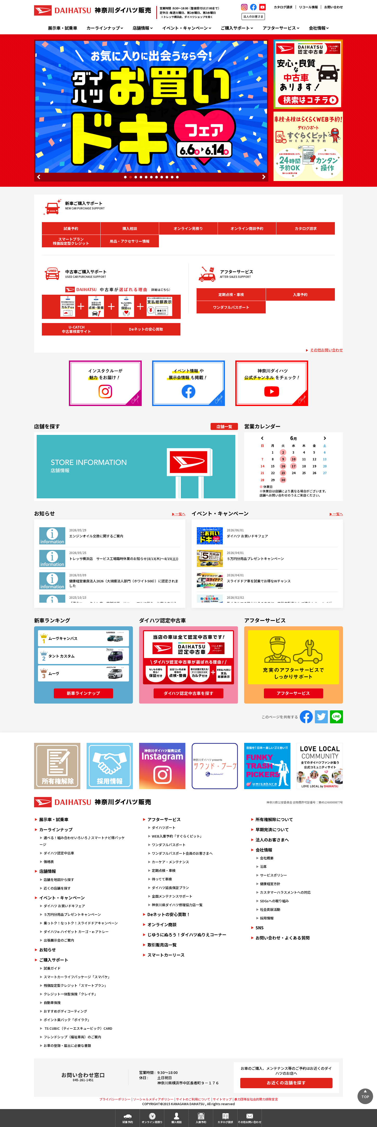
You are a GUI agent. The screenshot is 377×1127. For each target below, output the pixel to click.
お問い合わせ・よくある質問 (283, 938)
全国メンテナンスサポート (172, 896)
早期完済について (272, 829)
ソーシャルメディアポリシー (153, 1099)
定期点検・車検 (231, 294)
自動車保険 (52, 1002)
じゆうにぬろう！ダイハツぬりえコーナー (186, 934)
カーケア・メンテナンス (170, 861)
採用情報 (267, 918)
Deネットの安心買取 (146, 329)
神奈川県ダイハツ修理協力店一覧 (177, 904)
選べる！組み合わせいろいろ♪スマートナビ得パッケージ (82, 841)
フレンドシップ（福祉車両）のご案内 (72, 1036)
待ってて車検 (162, 879)
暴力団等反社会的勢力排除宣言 (256, 1099)
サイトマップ (222, 1099)
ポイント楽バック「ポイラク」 (67, 1019)
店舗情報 (141, 28)
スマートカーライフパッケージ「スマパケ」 (77, 976)
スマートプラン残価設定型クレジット (71, 241)
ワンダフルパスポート (231, 307)
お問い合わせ (333, 7)
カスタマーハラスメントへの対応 (285, 892)
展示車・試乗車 (62, 28)
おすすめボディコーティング (65, 1011)
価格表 (49, 861)
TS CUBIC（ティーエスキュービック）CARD (78, 1028)
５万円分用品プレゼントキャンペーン (72, 914)
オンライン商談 (162, 924)
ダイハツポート (164, 827)
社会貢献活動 (270, 909)
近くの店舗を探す (57, 888)
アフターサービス (279, 28)
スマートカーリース (166, 955)
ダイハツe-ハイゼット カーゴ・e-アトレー (76, 931)
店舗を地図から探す (59, 879)
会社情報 (317, 28)
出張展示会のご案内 (59, 940)
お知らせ (47, 949)
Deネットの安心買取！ (168, 914)
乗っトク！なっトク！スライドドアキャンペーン (81, 922)
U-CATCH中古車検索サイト (76, 329)
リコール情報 (308, 7)
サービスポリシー (273, 875)
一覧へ (180, 513)
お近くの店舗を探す (286, 1082)
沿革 (263, 866)
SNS (260, 927)
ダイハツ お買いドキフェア (64, 905)
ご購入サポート (235, 28)
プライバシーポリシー (115, 1099)
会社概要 (267, 857)
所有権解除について (274, 819)
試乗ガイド (52, 968)
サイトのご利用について (193, 1099)
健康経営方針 (270, 883)
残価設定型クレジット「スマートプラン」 (76, 985)
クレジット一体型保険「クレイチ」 (71, 993)
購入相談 (129, 228)
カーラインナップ (103, 28)
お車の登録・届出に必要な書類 (67, 1045)
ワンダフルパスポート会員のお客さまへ (182, 853)
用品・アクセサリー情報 (130, 241)
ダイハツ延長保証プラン (170, 887)
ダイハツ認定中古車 (59, 853)
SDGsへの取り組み (274, 900)
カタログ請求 (283, 7)
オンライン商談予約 (247, 228)
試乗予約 (71, 228)
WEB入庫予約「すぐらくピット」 (177, 836)
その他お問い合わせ (326, 349)
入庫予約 (300, 294)
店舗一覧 (224, 426)
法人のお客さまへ (272, 839)
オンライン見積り (188, 228)
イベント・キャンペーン (185, 28)
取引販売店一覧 (162, 945)
